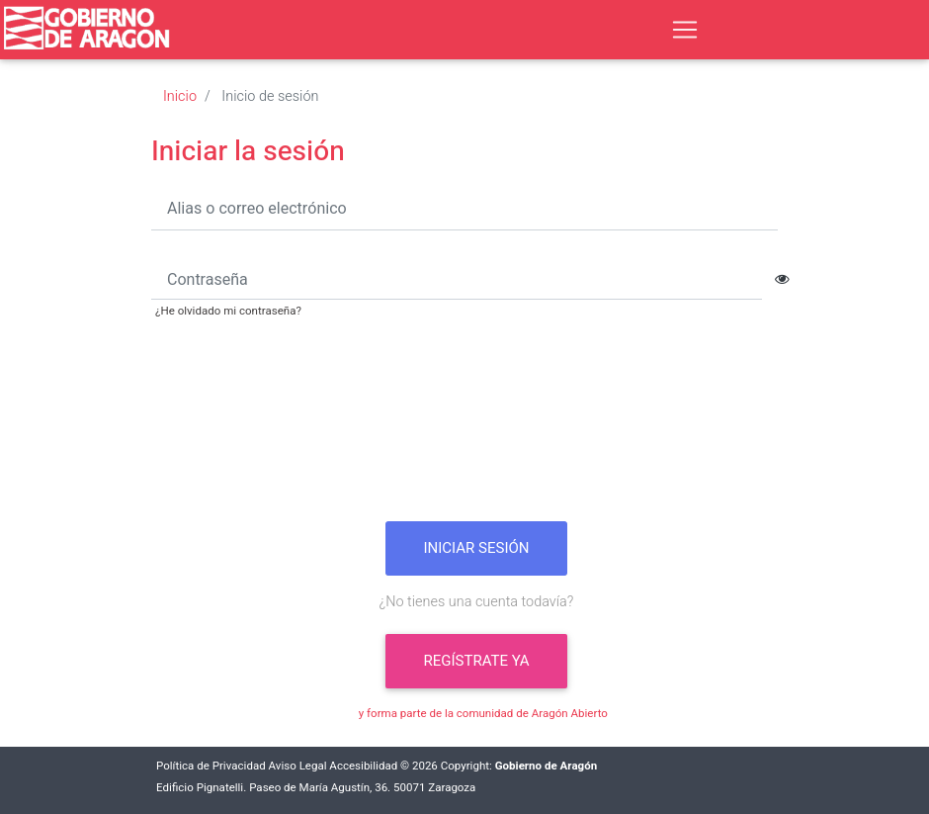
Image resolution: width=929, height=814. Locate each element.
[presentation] (476, 427)
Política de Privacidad (211, 766)
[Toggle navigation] (685, 29)
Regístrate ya (476, 661)
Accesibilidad (363, 766)
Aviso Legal (298, 766)
